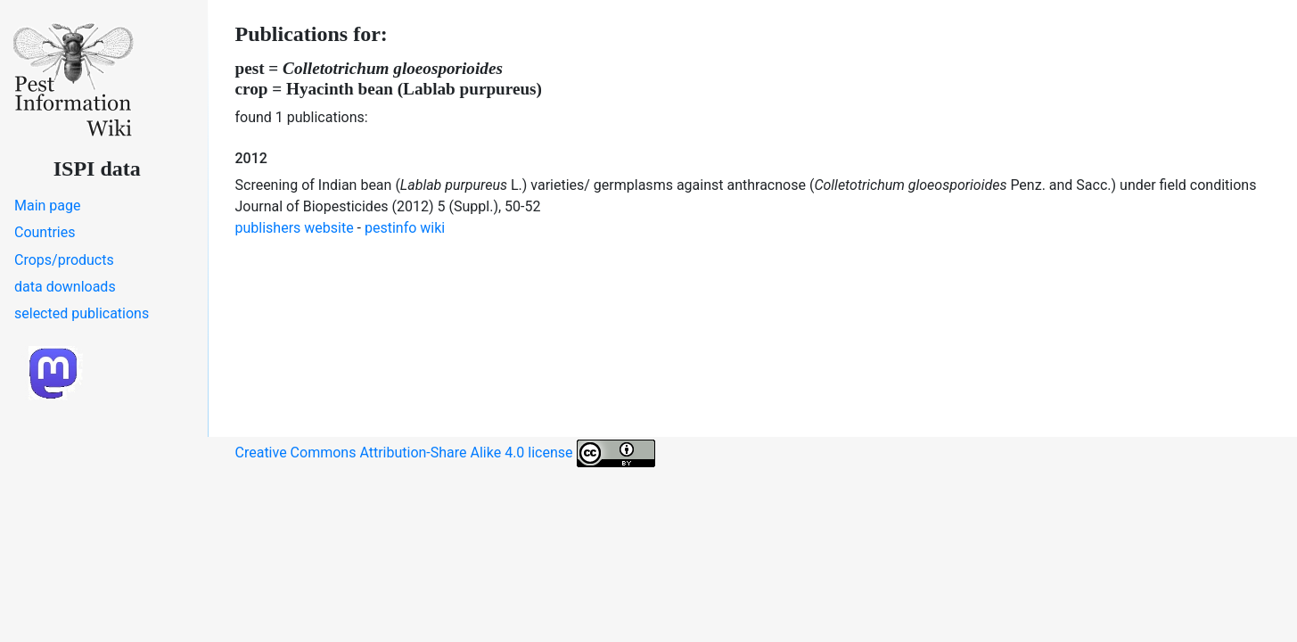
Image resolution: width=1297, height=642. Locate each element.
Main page (47, 205)
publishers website (294, 227)
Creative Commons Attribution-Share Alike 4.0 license (445, 453)
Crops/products (64, 259)
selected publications (81, 313)
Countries (44, 232)
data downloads (65, 286)
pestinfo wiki (405, 227)
